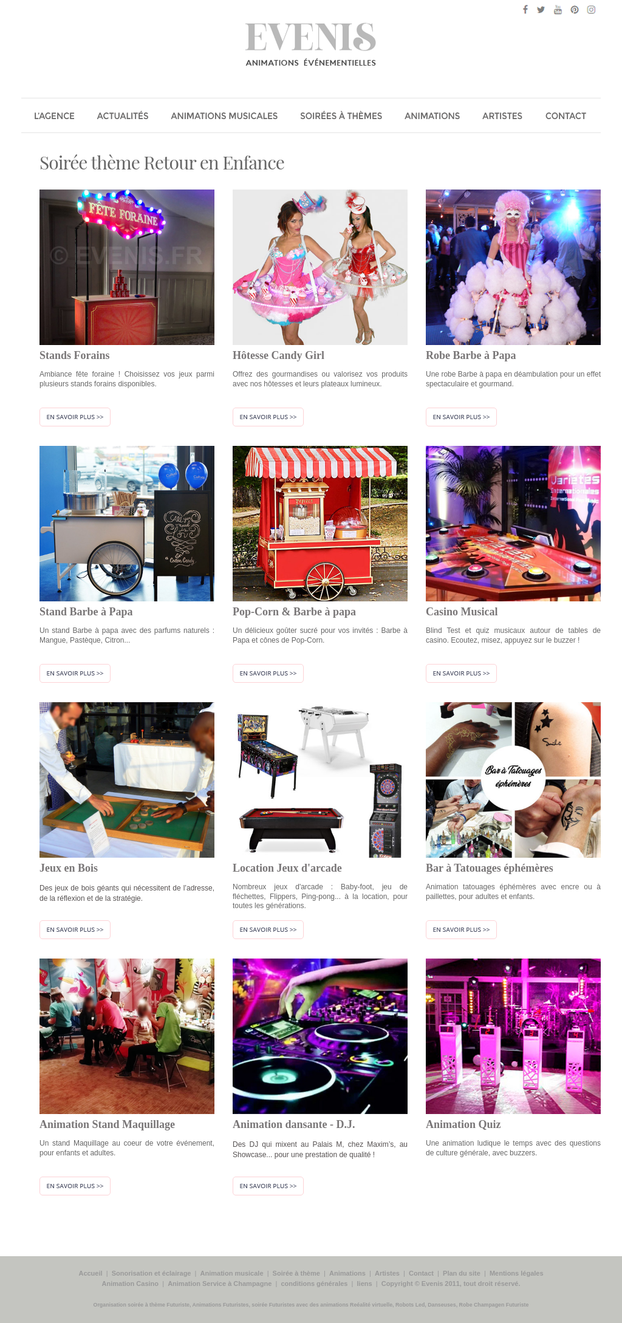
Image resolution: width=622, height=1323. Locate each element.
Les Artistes (505, 117)
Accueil (90, 1273)
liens (364, 1283)
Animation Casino (130, 1283)
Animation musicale (232, 1273)
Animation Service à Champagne (220, 1283)
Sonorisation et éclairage (151, 1273)
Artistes (387, 1273)
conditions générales (314, 1283)
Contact (421, 1273)
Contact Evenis (569, 117)
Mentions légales (517, 1273)
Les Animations (433, 117)
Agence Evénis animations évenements (54, 117)
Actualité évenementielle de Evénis (123, 117)
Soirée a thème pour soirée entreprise (342, 117)
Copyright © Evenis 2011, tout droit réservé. (451, 1283)
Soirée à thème (296, 1273)
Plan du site (461, 1273)
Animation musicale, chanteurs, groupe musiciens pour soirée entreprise (225, 117)
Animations (347, 1273)
